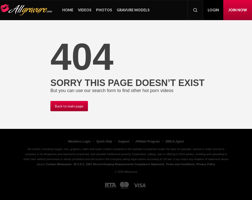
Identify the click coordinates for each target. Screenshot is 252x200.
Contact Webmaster (59, 164)
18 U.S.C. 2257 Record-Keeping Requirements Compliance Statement (118, 164)
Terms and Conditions (180, 164)
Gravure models (133, 10)
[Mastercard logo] (124, 185)
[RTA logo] (110, 185)
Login (213, 10)
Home (67, 10)
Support (124, 141)
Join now (237, 10)
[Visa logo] (140, 185)
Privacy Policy (205, 164)
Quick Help (104, 141)
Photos (104, 10)
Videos (84, 10)
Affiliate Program (147, 141)
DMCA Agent (175, 141)
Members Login (79, 141)
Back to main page (69, 106)
